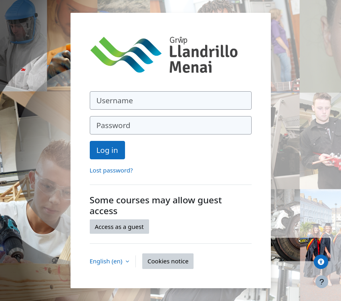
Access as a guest (119, 227)
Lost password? (111, 170)
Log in (107, 150)
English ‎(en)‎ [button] (107, 261)
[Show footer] (321, 281)
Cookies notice (167, 261)
